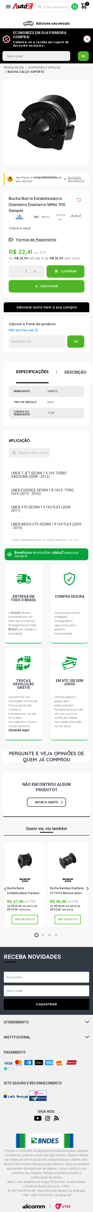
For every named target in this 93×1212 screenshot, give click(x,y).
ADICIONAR (49, 286)
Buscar (39, 7)
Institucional (46, 1037)
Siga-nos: (46, 1111)
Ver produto (25, 919)
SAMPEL (20, 217)
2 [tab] (42, 935)
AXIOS (25, 880)
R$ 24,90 (21, 258)
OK (83, 56)
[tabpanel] (25, 884)
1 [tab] (36, 935)
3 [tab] (49, 935)
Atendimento (46, 1022)
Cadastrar (46, 1004)
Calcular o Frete (37, 341)
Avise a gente (48, 802)
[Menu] (8, 7)
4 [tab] (56, 935)
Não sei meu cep (21, 330)
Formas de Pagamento (36, 239)
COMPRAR (69, 271)
